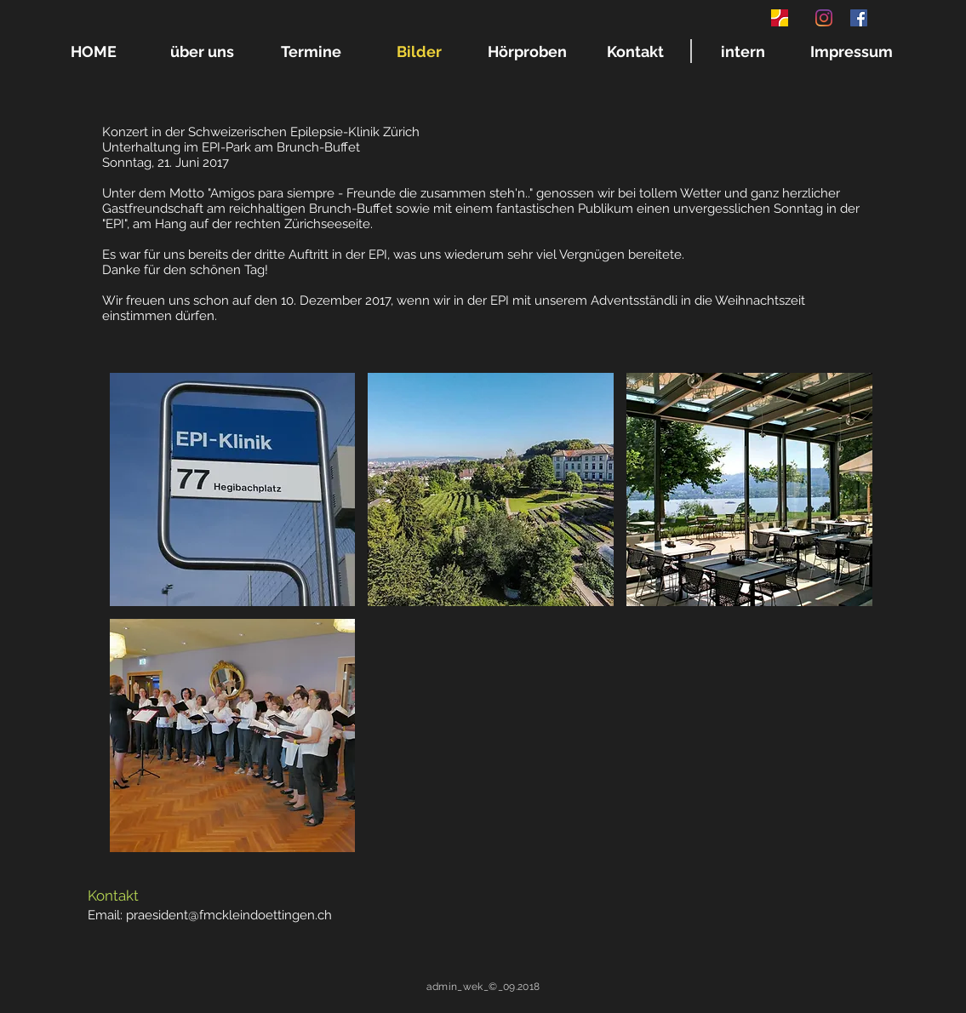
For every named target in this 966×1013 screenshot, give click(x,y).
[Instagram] (823, 17)
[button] (233, 489)
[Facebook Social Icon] (858, 17)
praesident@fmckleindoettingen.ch (229, 915)
